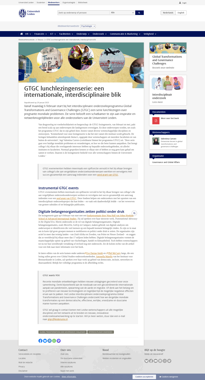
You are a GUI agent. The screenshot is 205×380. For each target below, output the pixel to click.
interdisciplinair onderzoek (100, 332)
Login (184, 3)
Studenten (41, 2)
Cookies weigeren (170, 376)
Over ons (64, 354)
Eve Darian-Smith (94, 253)
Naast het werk (67, 371)
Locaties (22, 358)
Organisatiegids (68, 2)
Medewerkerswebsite (26, 40)
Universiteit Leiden (26, 2)
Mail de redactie (25, 362)
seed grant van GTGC (107, 174)
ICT (51, 33)
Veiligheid (149, 33)
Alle (113, 12)
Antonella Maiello (104, 256)
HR (26, 33)
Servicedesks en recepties (30, 354)
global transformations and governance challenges (62, 332)
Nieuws (40, 40)
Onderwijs (81, 33)
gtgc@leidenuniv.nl (58, 319)
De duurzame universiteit (71, 358)
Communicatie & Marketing (124, 33)
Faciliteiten (64, 33)
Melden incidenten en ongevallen (116, 358)
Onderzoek (98, 33)
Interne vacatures (68, 362)
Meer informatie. (69, 376)
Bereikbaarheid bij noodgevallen (116, 354)
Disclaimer (23, 371)
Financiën (39, 33)
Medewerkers (54, 2)
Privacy (22, 366)
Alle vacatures (67, 366)
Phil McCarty (114, 253)
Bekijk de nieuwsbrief (153, 354)
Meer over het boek (170, 118)
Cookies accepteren (144, 376)
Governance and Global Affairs (166, 162)
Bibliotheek (82, 2)
